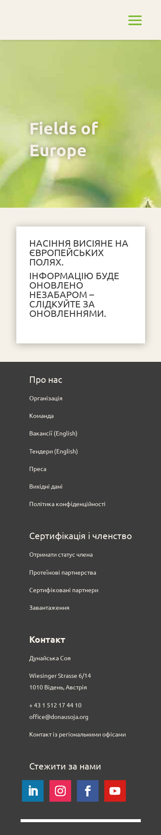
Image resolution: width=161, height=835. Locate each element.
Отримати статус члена (61, 554)
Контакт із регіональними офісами (77, 734)
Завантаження (49, 607)
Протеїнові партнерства (62, 572)
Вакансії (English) (53, 433)
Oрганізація (46, 398)
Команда (41, 415)
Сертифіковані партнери (63, 589)
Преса (37, 468)
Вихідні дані (46, 486)
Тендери (41, 451)
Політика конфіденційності (67, 503)
